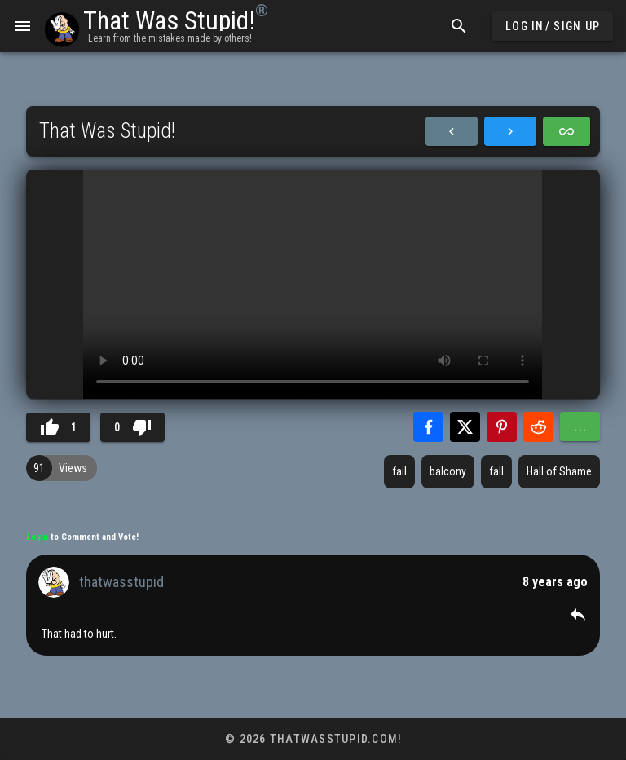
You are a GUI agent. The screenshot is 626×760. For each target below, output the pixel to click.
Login (38, 537)
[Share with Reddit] (538, 427)
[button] (578, 614)
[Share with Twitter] (465, 427)
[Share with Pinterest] (502, 427)
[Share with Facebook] (428, 427)
